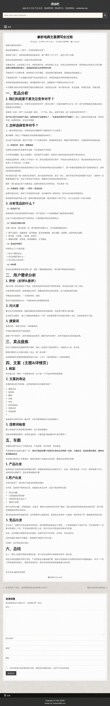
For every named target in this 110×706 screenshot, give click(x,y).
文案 (56, 577)
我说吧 (55, 4)
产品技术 (76, 41)
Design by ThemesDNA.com (55, 703)
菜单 (9, 26)
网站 (7, 658)
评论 (8, 607)
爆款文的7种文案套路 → (97, 587)
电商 (60, 577)
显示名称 (10, 638)
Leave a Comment (63, 41)
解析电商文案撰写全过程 (55, 37)
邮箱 (8, 648)
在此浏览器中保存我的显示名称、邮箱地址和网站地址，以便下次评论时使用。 (40, 668)
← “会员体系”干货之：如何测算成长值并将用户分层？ (25, 587)
